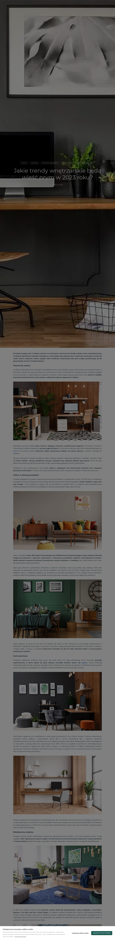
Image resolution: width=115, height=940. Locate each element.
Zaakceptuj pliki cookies (101, 933)
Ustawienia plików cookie (80, 933)
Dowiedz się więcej (20, 936)
